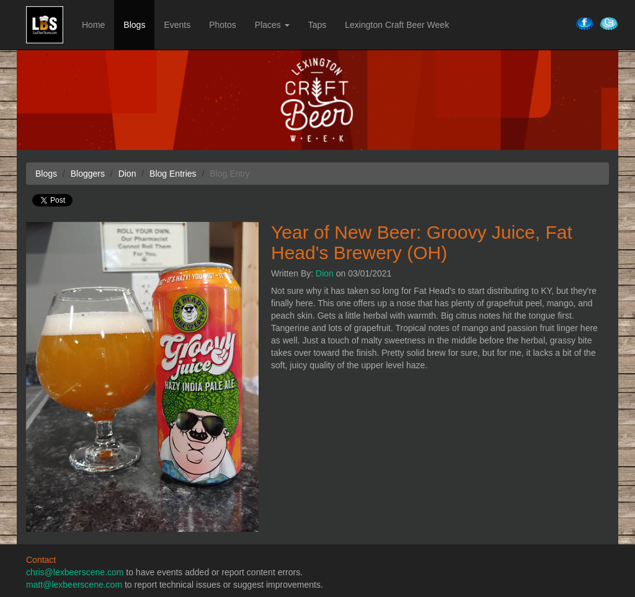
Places (272, 25)
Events (177, 25)
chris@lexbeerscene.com (74, 572)
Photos (222, 25)
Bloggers (88, 174)
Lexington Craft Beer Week (397, 25)
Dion (325, 273)
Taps (317, 25)
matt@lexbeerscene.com (74, 585)
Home (93, 25)
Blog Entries (172, 174)
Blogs (134, 25)
